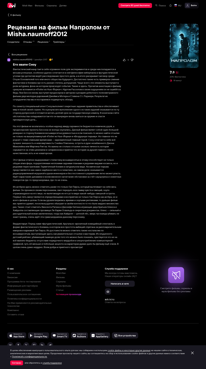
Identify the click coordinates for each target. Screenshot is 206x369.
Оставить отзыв (15, 314)
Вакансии (12, 277)
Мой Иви (61, 273)
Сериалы (61, 281)
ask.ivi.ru (109, 299)
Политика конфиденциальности (24, 298)
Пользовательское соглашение (24, 294)
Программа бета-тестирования (24, 281)
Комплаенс (13, 310)
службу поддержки (52, 363)
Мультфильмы (63, 285)
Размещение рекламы (19, 290)
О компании (13, 273)
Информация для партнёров (22, 285)
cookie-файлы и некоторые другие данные (129, 350)
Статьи (59, 290)
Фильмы (60, 277)
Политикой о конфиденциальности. (29, 356)
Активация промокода (68, 294)
